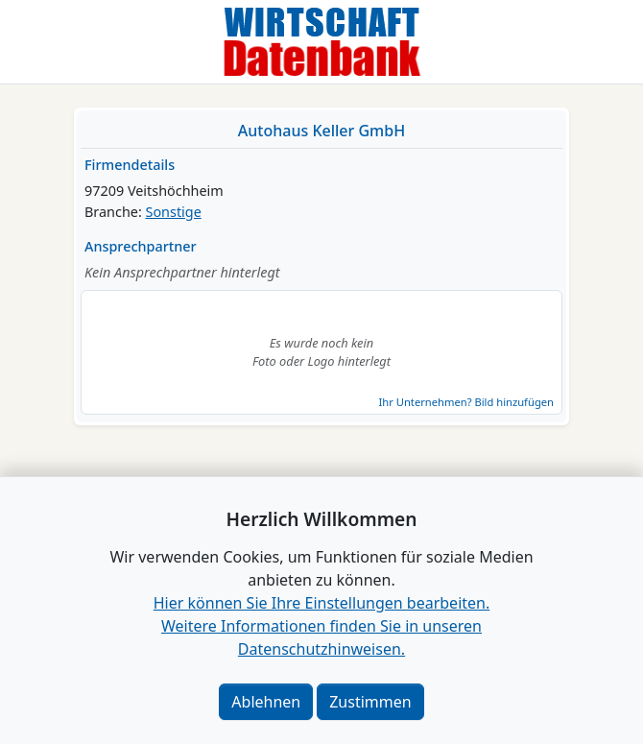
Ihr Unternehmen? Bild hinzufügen (466, 402)
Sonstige (174, 212)
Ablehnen (265, 701)
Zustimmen (370, 701)
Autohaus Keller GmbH (321, 130)
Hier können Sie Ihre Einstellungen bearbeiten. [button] (321, 602)
